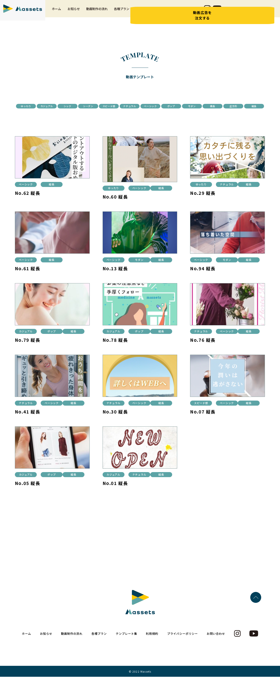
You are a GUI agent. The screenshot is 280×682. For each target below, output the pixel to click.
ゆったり (36, 106)
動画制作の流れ (97, 12)
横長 (125, 113)
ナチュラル (184, 106)
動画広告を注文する (262, 18)
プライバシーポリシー (184, 639)
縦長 (184, 113)
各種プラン (121, 12)
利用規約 (170, 12)
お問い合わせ (191, 12)
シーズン (125, 106)
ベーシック (214, 106)
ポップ (243, 106)
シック (95, 106)
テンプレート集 (146, 12)
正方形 (154, 113)
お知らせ (74, 12)
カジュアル (66, 106)
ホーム (56, 12)
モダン (95, 113)
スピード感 (155, 106)
